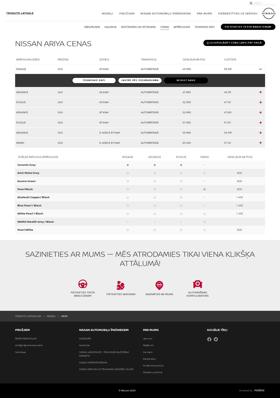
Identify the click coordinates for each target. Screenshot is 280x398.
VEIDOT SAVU (186, 80)
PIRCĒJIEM (126, 13)
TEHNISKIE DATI (205, 27)
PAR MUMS (204, 13)
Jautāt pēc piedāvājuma (140, 80)
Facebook (209, 339)
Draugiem (222, 339)
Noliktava (20, 352)
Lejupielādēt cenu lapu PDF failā (234, 42)
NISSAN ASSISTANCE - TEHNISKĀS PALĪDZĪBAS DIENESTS (104, 354)
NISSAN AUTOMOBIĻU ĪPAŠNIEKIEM (166, 13)
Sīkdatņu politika (152, 372)
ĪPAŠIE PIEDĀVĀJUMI (26, 338)
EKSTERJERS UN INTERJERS (138, 27)
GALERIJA (110, 27)
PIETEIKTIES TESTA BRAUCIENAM (248, 26)
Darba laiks (149, 358)
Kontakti (148, 352)
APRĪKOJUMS (182, 27)
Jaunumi (147, 338)
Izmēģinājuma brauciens (29, 345)
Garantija (84, 345)
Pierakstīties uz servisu (237, 13)
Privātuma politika (153, 365)
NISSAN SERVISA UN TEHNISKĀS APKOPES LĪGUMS (106, 369)
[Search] (251, 3)
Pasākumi (148, 345)
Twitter (216, 339)
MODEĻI (107, 13)
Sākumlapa (92, 27)
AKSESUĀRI (85, 338)
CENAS (164, 27)
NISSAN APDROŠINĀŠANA (93, 362)
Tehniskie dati (94, 80)
